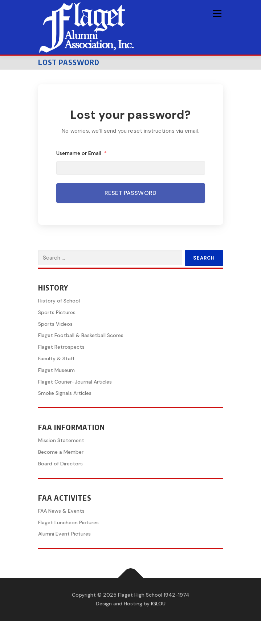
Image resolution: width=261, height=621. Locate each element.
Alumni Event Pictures (64, 533)
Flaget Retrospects (61, 347)
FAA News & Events (61, 511)
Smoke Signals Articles (64, 393)
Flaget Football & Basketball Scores (80, 335)
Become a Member (60, 452)
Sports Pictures (57, 312)
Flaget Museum (56, 370)
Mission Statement (61, 440)
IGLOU (158, 603)
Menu (217, 13)
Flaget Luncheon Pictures (68, 522)
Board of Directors (60, 463)
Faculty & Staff (56, 358)
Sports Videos (55, 324)
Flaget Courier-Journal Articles (75, 381)
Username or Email (81, 153)
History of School (59, 300)
